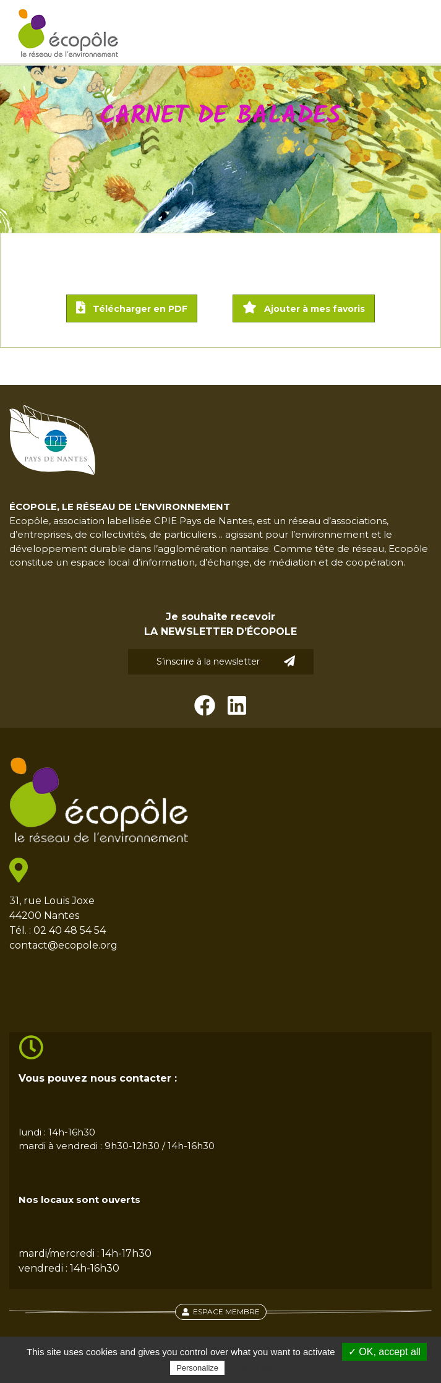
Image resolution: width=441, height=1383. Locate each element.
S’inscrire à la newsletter (225, 661)
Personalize (197, 1367)
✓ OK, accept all (384, 1351)
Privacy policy (257, 1367)
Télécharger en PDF (131, 307)
